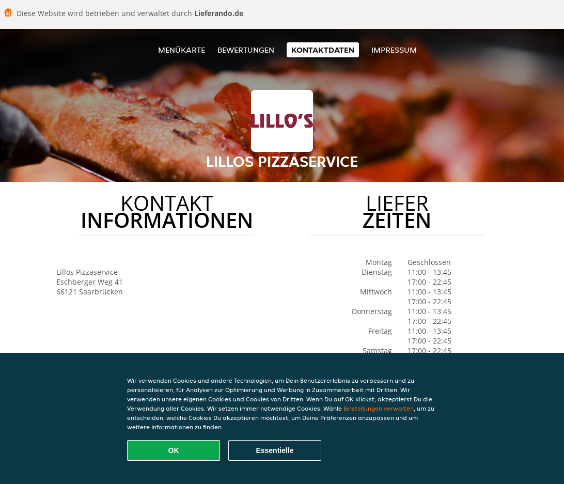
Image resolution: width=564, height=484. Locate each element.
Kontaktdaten (322, 49)
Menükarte (181, 49)
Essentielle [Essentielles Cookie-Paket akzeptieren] (274, 450)
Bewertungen (245, 49)
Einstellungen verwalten (378, 408)
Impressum (394, 49)
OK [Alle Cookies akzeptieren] (173, 450)
